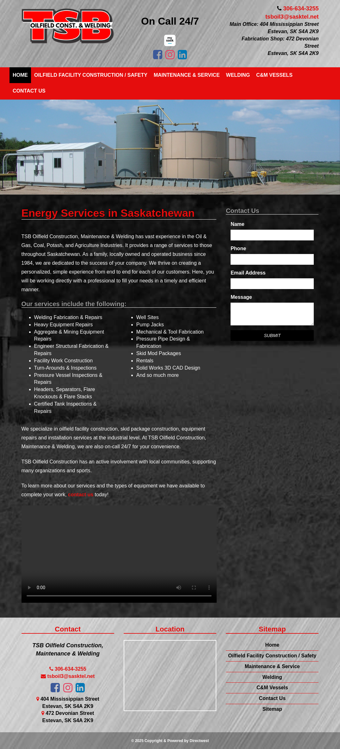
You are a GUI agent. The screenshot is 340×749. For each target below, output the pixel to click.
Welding (238, 75)
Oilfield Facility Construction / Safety (90, 75)
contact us (80, 494)
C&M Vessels (274, 75)
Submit (272, 335)
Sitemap (272, 709)
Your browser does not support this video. (119, 554)
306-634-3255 (300, 8)
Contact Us (29, 91)
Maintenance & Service (187, 75)
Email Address (248, 272)
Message (241, 297)
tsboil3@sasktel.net (292, 17)
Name (237, 224)
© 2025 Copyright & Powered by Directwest (170, 741)
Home (20, 75)
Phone (238, 248)
